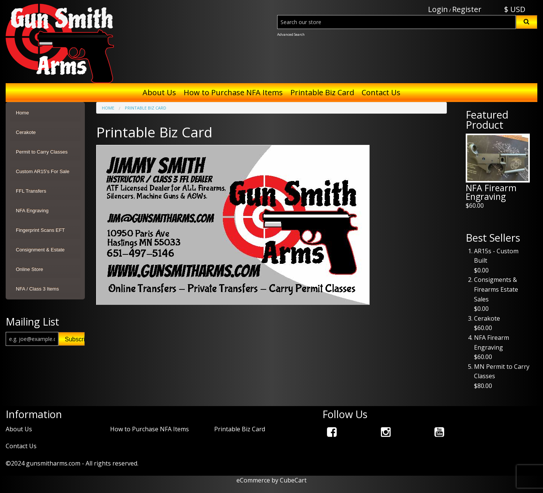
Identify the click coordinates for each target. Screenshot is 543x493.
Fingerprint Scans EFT (40, 230)
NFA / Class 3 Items (37, 289)
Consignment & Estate (40, 250)
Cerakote (26, 132)
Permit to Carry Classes (41, 152)
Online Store (29, 269)
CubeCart (293, 480)
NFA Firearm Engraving (491, 192)
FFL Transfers (31, 191)
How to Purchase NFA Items (233, 92)
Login (438, 9)
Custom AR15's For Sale (42, 171)
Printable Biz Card (322, 92)
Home (22, 113)
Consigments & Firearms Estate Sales (496, 289)
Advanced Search (291, 34)
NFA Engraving (32, 210)
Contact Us (381, 92)
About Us (159, 92)
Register (467, 9)
